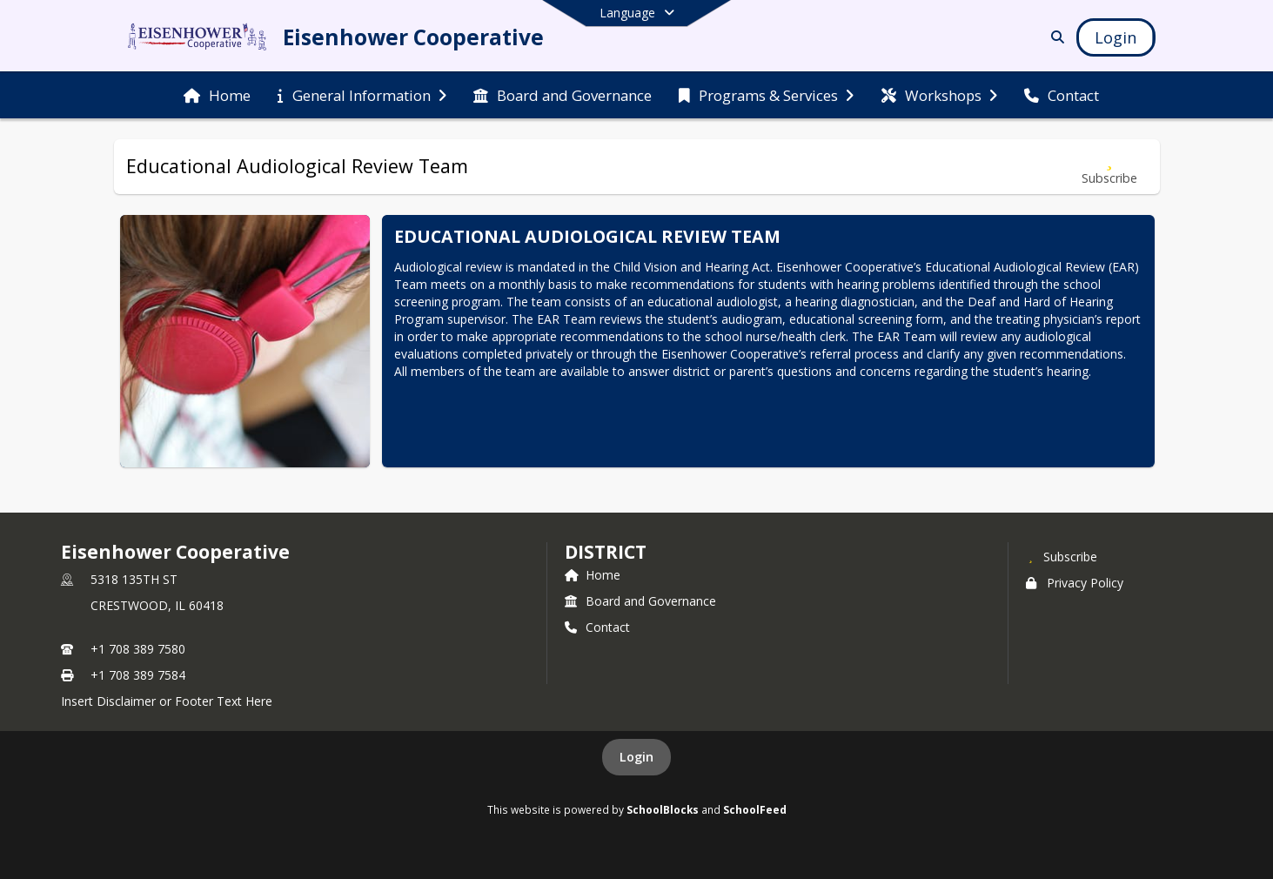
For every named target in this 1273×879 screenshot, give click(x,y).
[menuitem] (217, 95)
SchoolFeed (755, 809)
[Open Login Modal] (1115, 37)
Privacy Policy (1074, 582)
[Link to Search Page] (1054, 37)
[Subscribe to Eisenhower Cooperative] (1061, 556)
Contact (597, 627)
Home (592, 575)
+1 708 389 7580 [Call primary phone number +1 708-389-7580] (137, 649)
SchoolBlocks (662, 809)
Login (636, 756)
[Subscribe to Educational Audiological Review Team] (1109, 167)
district (606, 552)
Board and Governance (640, 601)
